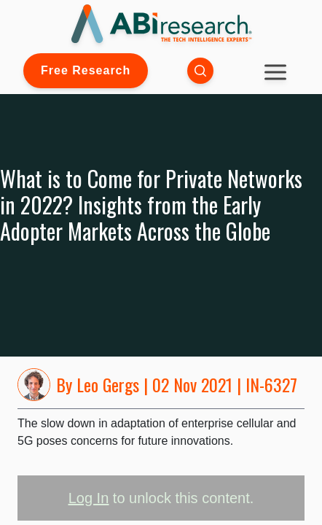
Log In (88, 498)
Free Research (85, 70)
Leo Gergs (107, 384)
